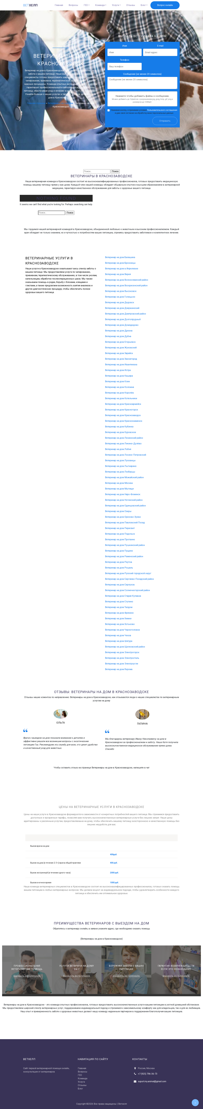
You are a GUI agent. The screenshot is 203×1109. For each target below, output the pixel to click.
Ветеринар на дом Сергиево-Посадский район (129, 579)
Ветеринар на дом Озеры (118, 511)
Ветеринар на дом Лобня (118, 449)
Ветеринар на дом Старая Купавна (123, 596)
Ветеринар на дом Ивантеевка (121, 364)
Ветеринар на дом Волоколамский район (126, 280)
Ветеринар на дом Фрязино (119, 613)
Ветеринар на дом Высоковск (120, 291)
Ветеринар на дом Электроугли (121, 663)
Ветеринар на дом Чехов (118, 635)
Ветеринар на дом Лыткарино (120, 466)
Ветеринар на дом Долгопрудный (123, 319)
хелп (30, 5)
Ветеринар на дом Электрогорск (122, 652)
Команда (100, 5)
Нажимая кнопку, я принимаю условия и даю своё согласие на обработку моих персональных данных (144, 111)
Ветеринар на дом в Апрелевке (121, 268)
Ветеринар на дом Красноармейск (123, 404)
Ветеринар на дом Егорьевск (120, 342)
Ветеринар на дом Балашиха (120, 257)
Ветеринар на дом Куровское (120, 432)
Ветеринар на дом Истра (118, 370)
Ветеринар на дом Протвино (120, 539)
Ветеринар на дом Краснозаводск (123, 415)
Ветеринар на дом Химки (118, 618)
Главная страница (36, 103)
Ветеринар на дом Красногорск (121, 409)
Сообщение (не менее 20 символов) (142, 74)
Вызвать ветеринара (27, 976)
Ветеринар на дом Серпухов (120, 584)
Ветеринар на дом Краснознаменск (123, 421)
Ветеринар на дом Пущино (119, 550)
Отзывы (130, 5)
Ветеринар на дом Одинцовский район (125, 505)
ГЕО (86, 5)
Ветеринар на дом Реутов (118, 562)
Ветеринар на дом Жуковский (121, 347)
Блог (143, 5)
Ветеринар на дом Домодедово (121, 325)
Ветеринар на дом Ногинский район (124, 500)
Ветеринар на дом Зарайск (119, 353)
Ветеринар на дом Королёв (119, 392)
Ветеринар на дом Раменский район (124, 556)
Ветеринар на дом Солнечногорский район (127, 590)
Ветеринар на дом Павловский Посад (125, 522)
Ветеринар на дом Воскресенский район (126, 285)
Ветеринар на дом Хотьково (120, 624)
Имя (124, 45)
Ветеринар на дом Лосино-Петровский (125, 454)
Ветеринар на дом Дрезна (118, 330)
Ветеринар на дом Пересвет (120, 528)
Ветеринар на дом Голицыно (120, 296)
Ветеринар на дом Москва (119, 483)
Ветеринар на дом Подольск (120, 533)
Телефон (124, 60)
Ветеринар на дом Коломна (119, 387)
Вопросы (73, 5)
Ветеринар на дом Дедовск (119, 302)
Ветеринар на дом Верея (118, 274)
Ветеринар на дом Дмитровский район (125, 313)
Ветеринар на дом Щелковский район (125, 646)
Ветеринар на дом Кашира (119, 375)
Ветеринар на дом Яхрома (118, 669)
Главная (59, 5)
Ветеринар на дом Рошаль (119, 567)
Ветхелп (122, 1104)
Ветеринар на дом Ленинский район (124, 438)
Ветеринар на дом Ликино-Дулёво (123, 443)
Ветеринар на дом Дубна (118, 336)
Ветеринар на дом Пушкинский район (125, 545)
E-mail (160, 45)
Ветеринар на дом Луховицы (120, 460)
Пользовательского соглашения (162, 110)
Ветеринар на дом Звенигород (121, 359)
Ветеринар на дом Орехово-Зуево (123, 517)
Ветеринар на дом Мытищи (119, 488)
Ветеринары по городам (60, 103)
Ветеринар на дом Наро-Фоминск (122, 494)
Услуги (115, 5)
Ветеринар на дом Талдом (118, 607)
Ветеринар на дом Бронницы (120, 263)
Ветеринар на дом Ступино (119, 601)
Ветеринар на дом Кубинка (119, 426)
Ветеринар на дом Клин (117, 381)
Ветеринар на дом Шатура (118, 641)
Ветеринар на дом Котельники (121, 398)
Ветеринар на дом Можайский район (124, 477)
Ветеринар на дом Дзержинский (122, 308)
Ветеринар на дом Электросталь (122, 658)
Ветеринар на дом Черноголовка (122, 629)
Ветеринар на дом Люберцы (120, 471)
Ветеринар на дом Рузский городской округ (128, 573)
